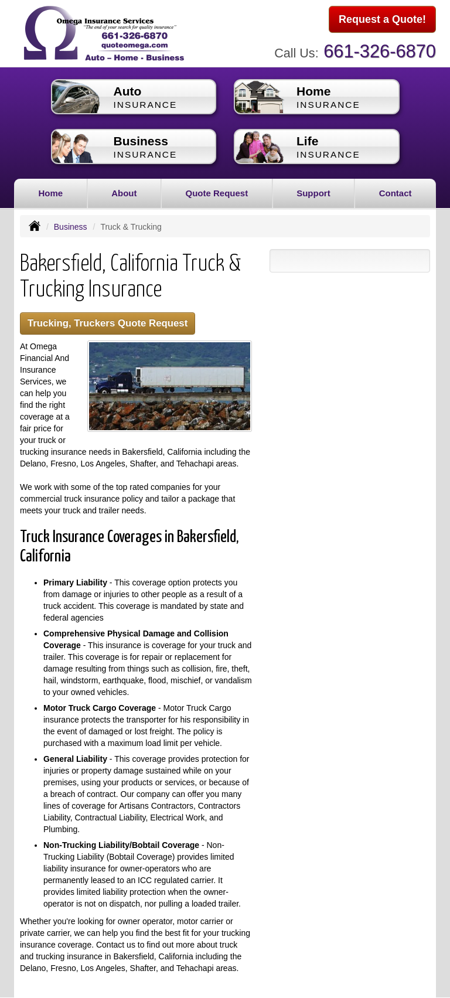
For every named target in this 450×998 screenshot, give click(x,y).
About (124, 193)
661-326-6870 (379, 51)
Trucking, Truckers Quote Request (108, 323)
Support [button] (313, 193)
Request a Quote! (382, 19)
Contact (395, 193)
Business (70, 226)
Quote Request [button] (216, 193)
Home (50, 193)
